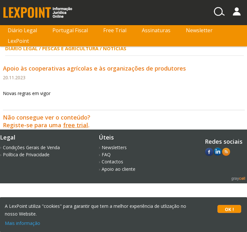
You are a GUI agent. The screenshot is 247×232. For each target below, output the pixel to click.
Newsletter (199, 30)
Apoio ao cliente (118, 169)
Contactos (112, 162)
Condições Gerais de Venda (31, 147)
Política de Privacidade (26, 154)
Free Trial (114, 30)
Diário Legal (22, 30)
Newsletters (114, 147)
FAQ (106, 154)
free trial (75, 125)
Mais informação (22, 223)
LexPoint (18, 40)
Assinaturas (156, 30)
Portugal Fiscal (70, 30)
